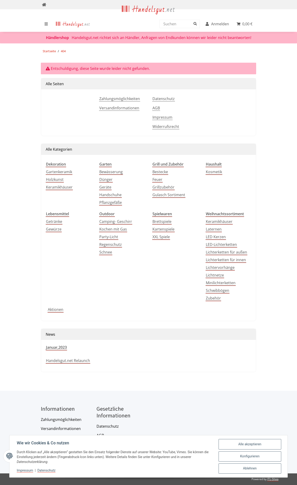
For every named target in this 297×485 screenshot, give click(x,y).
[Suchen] (178, 23)
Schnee (105, 252)
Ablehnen (249, 468)
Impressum (162, 117)
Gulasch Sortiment (168, 194)
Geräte (105, 187)
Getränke (54, 221)
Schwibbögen (217, 290)
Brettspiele (161, 221)
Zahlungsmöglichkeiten (119, 98)
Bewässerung (111, 171)
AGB (156, 108)
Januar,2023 (56, 347)
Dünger (106, 179)
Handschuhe (110, 194)
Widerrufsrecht (165, 126)
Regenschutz (110, 244)
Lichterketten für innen (226, 259)
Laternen (214, 229)
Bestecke (160, 171)
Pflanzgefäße (110, 202)
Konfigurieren (249, 456)
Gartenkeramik (59, 171)
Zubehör (213, 298)
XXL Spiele (161, 236)
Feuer (157, 179)
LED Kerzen (216, 236)
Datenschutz (163, 98)
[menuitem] (73, 23)
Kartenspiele (163, 229)
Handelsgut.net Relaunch (68, 360)
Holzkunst (55, 179)
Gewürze (53, 229)
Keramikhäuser (59, 187)
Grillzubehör (163, 187)
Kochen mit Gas (113, 229)
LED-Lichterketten (221, 244)
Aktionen (55, 309)
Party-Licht (108, 236)
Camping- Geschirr (115, 221)
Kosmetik (214, 171)
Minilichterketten (221, 282)
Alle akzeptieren (249, 444)
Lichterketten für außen (226, 252)
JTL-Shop (272, 479)
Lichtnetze (215, 275)
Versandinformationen (119, 108)
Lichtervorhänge (220, 267)
